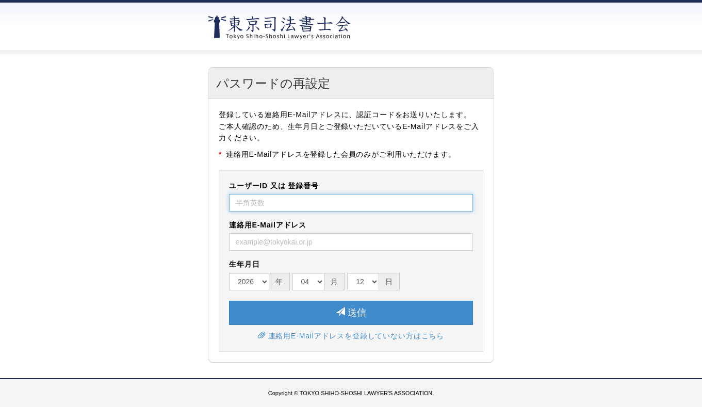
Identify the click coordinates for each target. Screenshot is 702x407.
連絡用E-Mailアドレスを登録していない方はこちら (351, 336)
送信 (351, 312)
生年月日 (244, 264)
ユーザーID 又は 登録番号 (274, 186)
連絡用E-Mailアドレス (267, 225)
